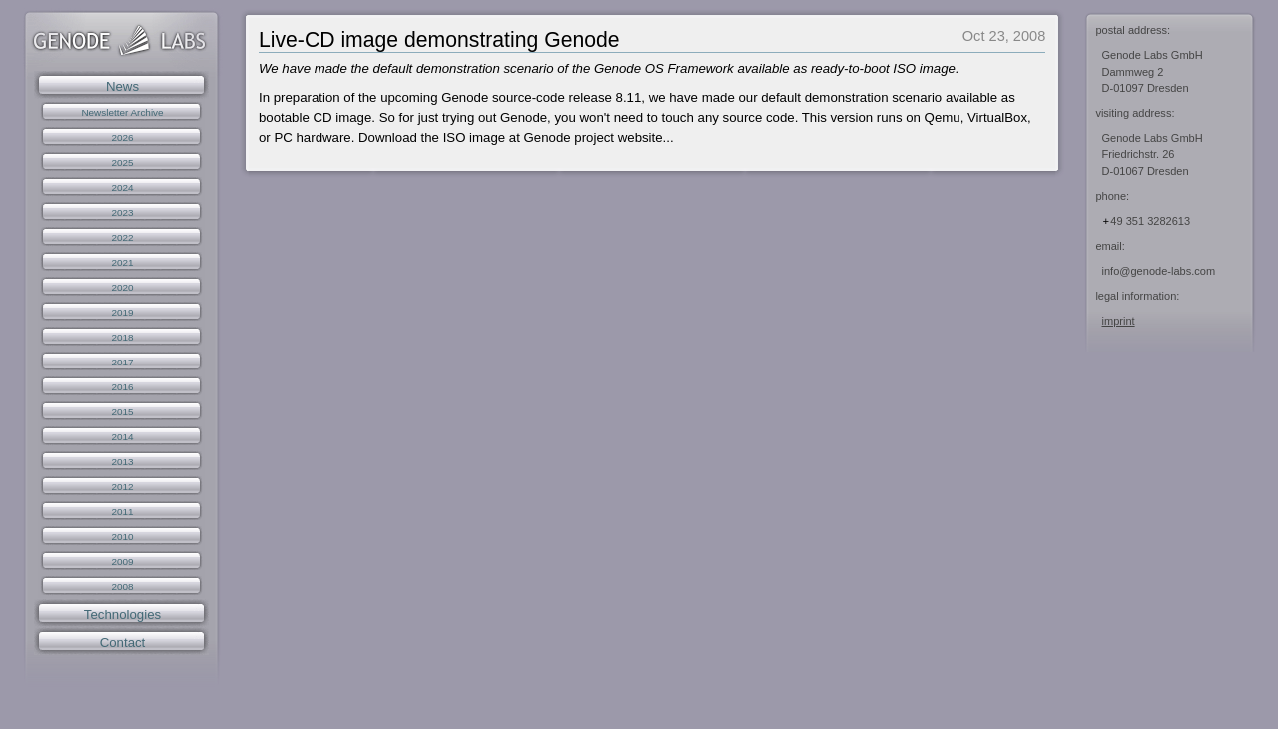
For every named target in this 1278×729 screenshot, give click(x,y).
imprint (1118, 321)
